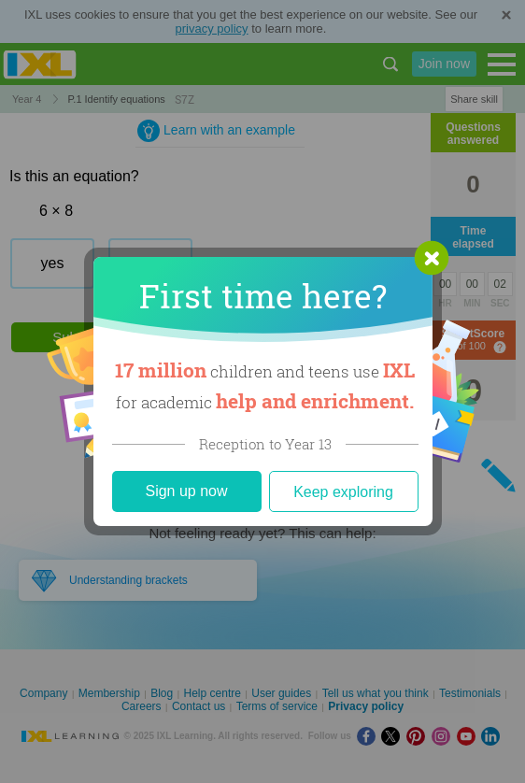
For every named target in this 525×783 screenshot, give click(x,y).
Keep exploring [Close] (343, 492)
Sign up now (186, 491)
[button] (431, 258)
